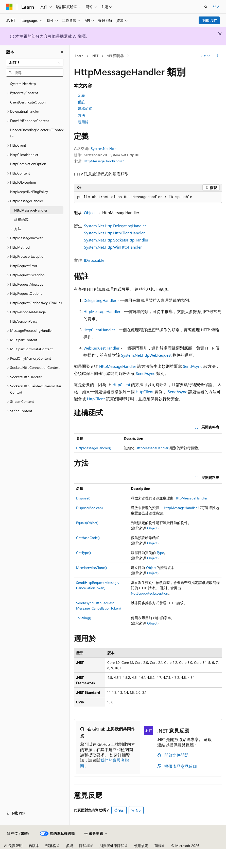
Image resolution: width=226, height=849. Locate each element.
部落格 (50, 845)
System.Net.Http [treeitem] (23, 83)
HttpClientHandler (99, 329)
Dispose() (83, 498)
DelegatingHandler (99, 300)
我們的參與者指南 (104, 762)
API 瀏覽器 (115, 55)
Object (90, 212)
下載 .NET (209, 20)
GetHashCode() (88, 537)
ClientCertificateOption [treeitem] (28, 102)
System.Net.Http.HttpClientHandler (114, 232)
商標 (158, 845)
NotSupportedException (149, 593)
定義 (81, 95)
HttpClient (121, 384)
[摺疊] (62, 52)
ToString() (83, 617)
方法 (81, 115)
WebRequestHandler (101, 348)
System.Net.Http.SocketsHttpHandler (116, 239)
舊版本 (34, 845)
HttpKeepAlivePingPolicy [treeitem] (29, 191)
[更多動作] (217, 56)
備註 (81, 101)
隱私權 (84, 845)
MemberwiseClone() (91, 567)
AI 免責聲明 (13, 845)
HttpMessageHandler (101, 311)
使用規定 (141, 845)
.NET (95, 55)
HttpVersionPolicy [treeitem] (24, 321)
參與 (69, 845)
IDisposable (94, 260)
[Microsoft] (9, 7)
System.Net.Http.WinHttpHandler (113, 247)
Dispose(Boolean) (89, 507)
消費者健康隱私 (111, 845)
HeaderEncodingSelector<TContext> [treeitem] (36, 132)
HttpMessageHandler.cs (102, 161)
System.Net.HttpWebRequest (146, 355)
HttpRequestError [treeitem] (23, 265)
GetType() (83, 552)
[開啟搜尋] (206, 6)
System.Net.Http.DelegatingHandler (115, 225)
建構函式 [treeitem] (21, 219)
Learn (79, 55)
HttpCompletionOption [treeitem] (28, 163)
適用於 (83, 121)
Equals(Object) (87, 522)
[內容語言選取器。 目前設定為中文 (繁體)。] (18, 833)
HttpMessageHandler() (93, 447)
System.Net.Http (103, 148)
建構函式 (85, 108)
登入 (216, 6)
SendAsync (192, 366)
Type (160, 552)
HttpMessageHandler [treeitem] (30, 210)
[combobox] (34, 63)
